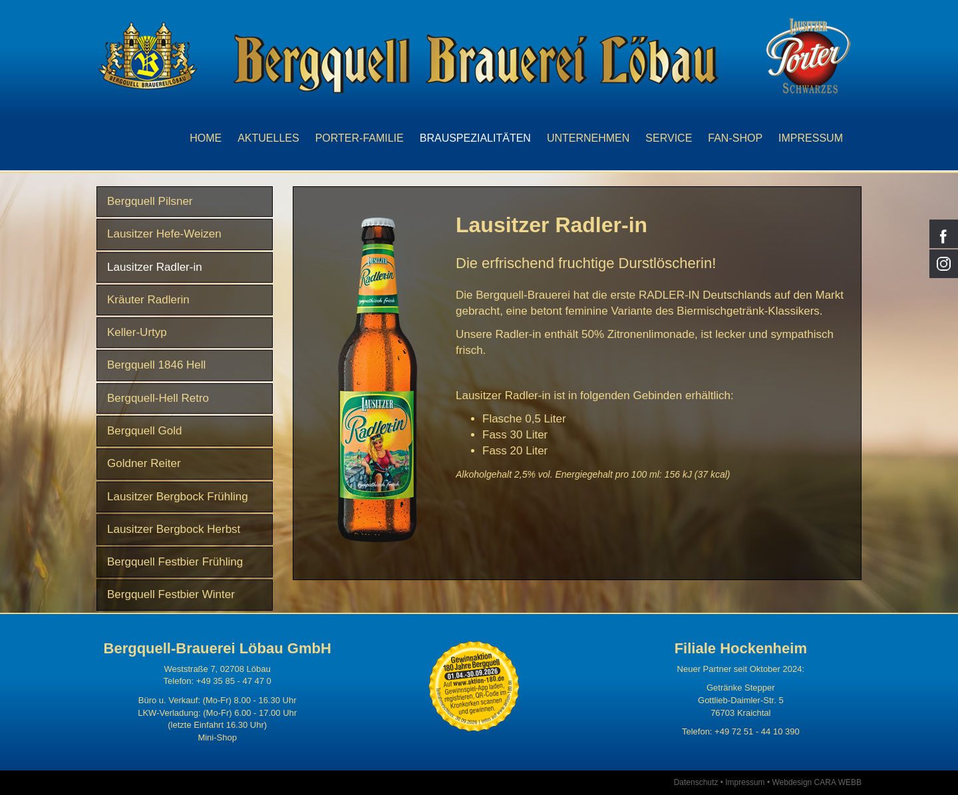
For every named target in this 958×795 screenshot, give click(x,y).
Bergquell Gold (144, 430)
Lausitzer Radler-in (154, 267)
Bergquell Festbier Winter (171, 594)
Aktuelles (268, 138)
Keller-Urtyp (137, 332)
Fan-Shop (735, 138)
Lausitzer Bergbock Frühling (177, 496)
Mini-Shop (217, 737)
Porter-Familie (359, 138)
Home (206, 138)
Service (668, 138)
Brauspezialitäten (475, 138)
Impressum (810, 138)
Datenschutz (696, 782)
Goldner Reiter (144, 463)
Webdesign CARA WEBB (817, 782)
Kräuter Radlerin (148, 299)
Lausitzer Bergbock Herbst (173, 529)
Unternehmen (588, 138)
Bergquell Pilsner (150, 201)
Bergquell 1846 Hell (156, 365)
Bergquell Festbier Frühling (175, 562)
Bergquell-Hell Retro (158, 398)
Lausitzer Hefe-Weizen (164, 234)
